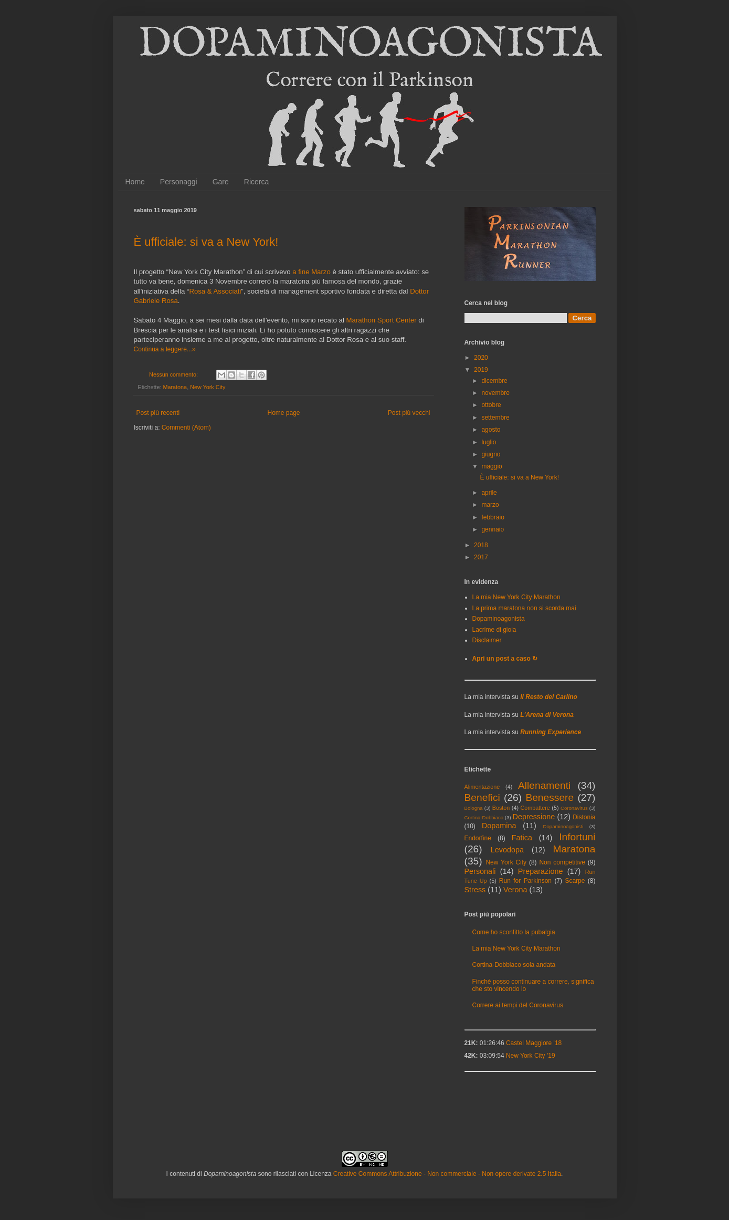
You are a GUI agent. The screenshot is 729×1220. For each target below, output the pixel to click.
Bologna (473, 808)
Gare (221, 182)
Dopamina (499, 825)
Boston (501, 808)
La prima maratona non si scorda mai (524, 608)
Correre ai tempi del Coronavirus (517, 1005)
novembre (495, 393)
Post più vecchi (409, 412)
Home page (283, 412)
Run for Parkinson (525, 880)
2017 (481, 557)
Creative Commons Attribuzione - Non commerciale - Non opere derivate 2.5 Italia (447, 1173)
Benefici (482, 797)
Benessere (549, 797)
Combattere (535, 808)
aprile (488, 492)
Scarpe (575, 880)
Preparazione (540, 871)
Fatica (522, 837)
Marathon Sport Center (381, 320)
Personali (480, 871)
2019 (481, 369)
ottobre (491, 405)
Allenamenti (544, 785)
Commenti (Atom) (186, 427)
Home (135, 182)
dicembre (494, 380)
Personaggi (178, 182)
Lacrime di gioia (494, 629)
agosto (490, 429)
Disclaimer (487, 640)
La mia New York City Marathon (516, 597)
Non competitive (562, 862)
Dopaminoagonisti (563, 826)
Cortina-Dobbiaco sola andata (514, 964)
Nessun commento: (174, 374)
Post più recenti (158, 412)
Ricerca (256, 182)
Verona (515, 889)
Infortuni (577, 836)
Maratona (175, 387)
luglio (488, 442)
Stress (475, 889)
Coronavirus (574, 808)
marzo (490, 504)
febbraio (492, 517)
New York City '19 (530, 1055)
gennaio (492, 529)
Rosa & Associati (215, 291)
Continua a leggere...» (165, 349)
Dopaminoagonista (498, 618)
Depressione (533, 816)
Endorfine (477, 838)
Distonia (584, 817)
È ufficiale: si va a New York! (206, 241)
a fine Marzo (311, 272)
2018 (481, 545)
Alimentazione (482, 787)
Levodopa (507, 850)
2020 (481, 357)
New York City (207, 387)
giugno (490, 454)
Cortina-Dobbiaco (484, 817)
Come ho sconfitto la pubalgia (513, 932)
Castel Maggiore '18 (534, 1043)
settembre (495, 417)
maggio (491, 466)
